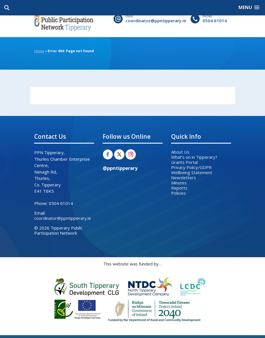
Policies (178, 193)
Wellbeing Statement (191, 172)
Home (39, 51)
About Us (180, 152)
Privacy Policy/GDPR (191, 167)
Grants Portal (184, 162)
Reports (179, 188)
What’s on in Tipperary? (194, 157)
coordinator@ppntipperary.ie (156, 20)
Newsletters (183, 177)
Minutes (179, 183)
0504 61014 (215, 20)
